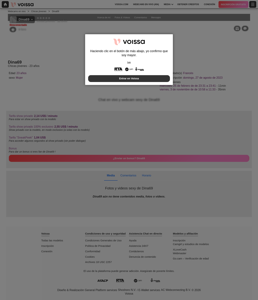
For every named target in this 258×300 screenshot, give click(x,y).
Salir (129, 62)
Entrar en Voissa (129, 78)
